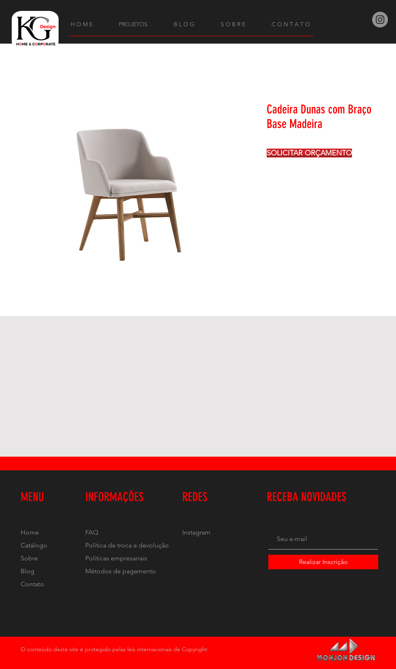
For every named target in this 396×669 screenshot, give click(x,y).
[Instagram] (380, 19)
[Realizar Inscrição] (323, 562)
